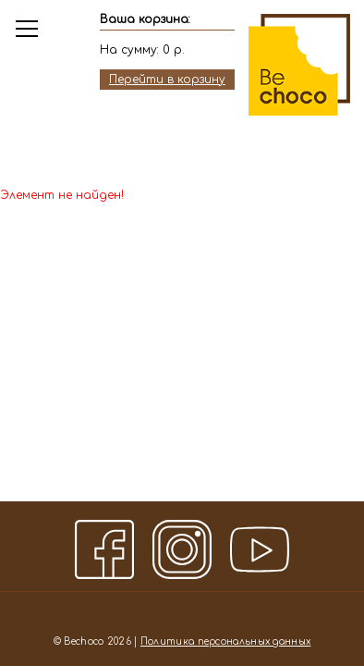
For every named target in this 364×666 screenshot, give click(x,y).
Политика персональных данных (225, 641)
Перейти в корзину (167, 79)
